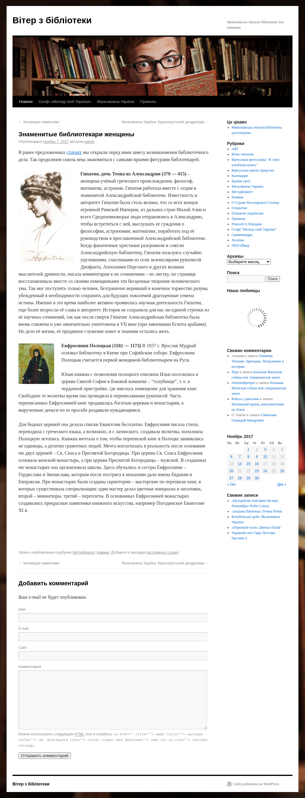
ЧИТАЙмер (240, 245)
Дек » (281, 484)
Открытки (239, 208)
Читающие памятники (38, 122)
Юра (235, 372)
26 (282, 471)
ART (235, 149)
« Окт (231, 484)
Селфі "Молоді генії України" (254, 229)
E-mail (23, 628)
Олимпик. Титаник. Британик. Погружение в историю (258, 361)
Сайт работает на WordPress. (256, 784)
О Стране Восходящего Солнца (255, 202)
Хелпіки (238, 240)
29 (248, 478)
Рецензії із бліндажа (247, 224)
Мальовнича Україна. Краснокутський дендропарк (165, 122)
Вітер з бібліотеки (52, 20)
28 (240, 478)
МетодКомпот (84, 552)
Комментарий (29, 667)
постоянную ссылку (162, 552)
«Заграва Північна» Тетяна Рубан (257, 511)
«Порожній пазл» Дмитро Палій (256, 527)
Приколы (148, 101)
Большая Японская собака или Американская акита (259, 388)
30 (257, 478)
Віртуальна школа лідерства (253, 170)
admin (89, 142)
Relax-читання (243, 154)
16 (257, 464)
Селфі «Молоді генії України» (64, 101)
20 (231, 471)
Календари (240, 176)
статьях (74, 152)
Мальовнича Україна (115, 101)
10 (265, 457)
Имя (21, 609)
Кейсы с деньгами (245, 399)
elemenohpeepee (244, 383)
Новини (25, 101)
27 (231, 478)
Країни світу (241, 181)
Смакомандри (242, 235)
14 (240, 464)
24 (265, 471)
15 (248, 464)
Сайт (22, 648)
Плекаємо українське (248, 213)
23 (257, 471)
